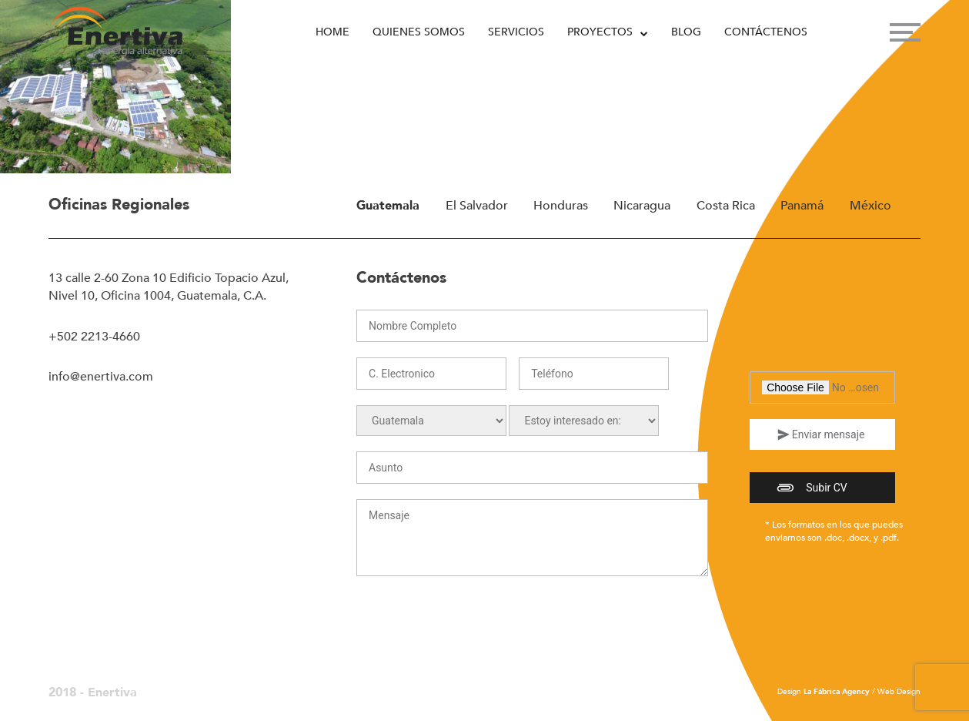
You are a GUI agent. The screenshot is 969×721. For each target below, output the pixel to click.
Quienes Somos (419, 32)
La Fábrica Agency (837, 691)
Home (332, 32)
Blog (686, 32)
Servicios (516, 32)
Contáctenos (765, 32)
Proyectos (600, 32)
